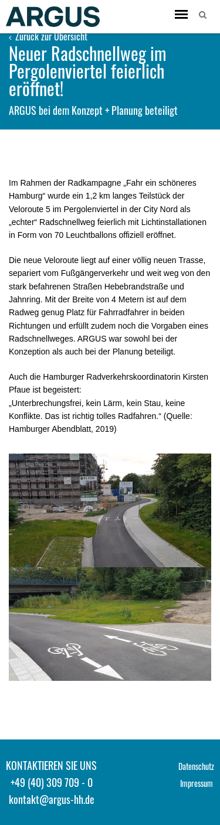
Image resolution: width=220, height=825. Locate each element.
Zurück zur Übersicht (48, 36)
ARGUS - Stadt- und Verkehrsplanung (53, 16)
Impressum (196, 783)
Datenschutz (196, 766)
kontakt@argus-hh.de (51, 799)
